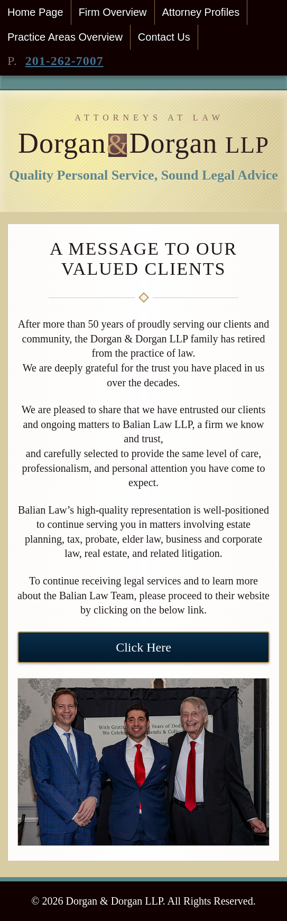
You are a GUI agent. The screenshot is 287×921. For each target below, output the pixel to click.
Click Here (143, 647)
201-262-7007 (64, 61)
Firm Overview (113, 12)
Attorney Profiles (201, 12)
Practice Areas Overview (65, 37)
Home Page (35, 12)
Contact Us (164, 37)
